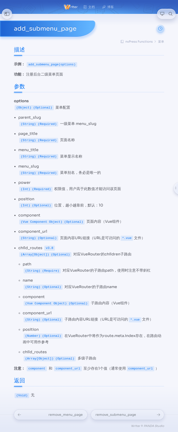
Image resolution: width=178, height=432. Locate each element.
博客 (108, 7)
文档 (89, 7)
